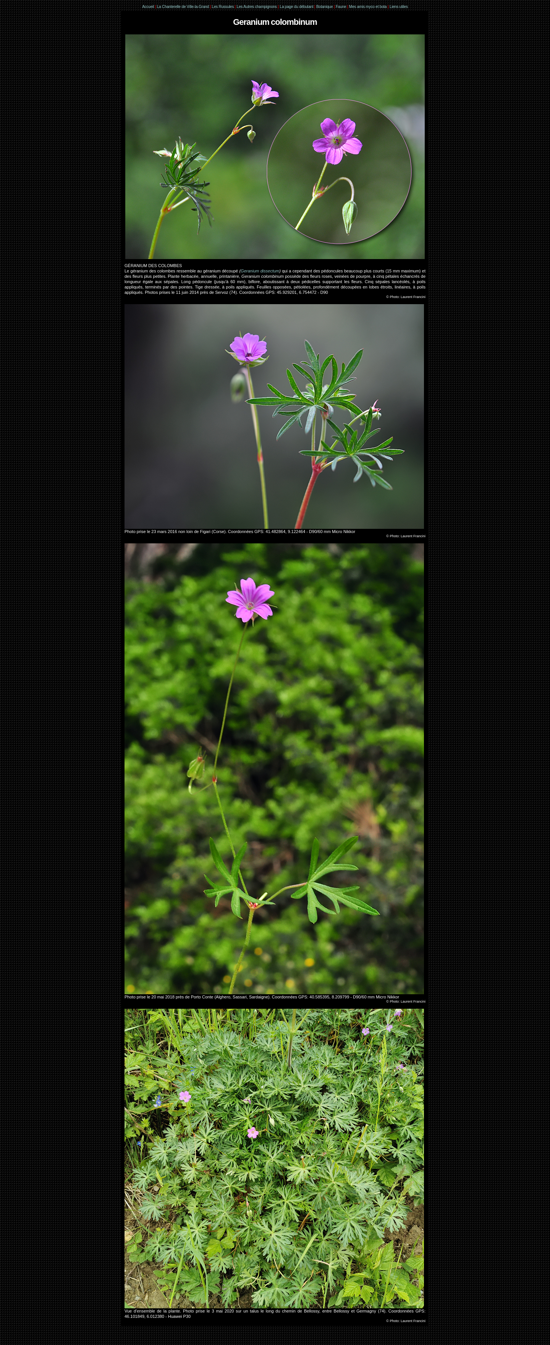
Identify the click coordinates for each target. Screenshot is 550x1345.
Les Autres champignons (257, 7)
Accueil (148, 7)
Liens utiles (399, 7)
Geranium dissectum (260, 271)
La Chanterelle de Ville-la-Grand (183, 7)
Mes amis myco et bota (368, 7)
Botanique (324, 7)
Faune (341, 7)
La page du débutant (297, 7)
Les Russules (223, 7)
